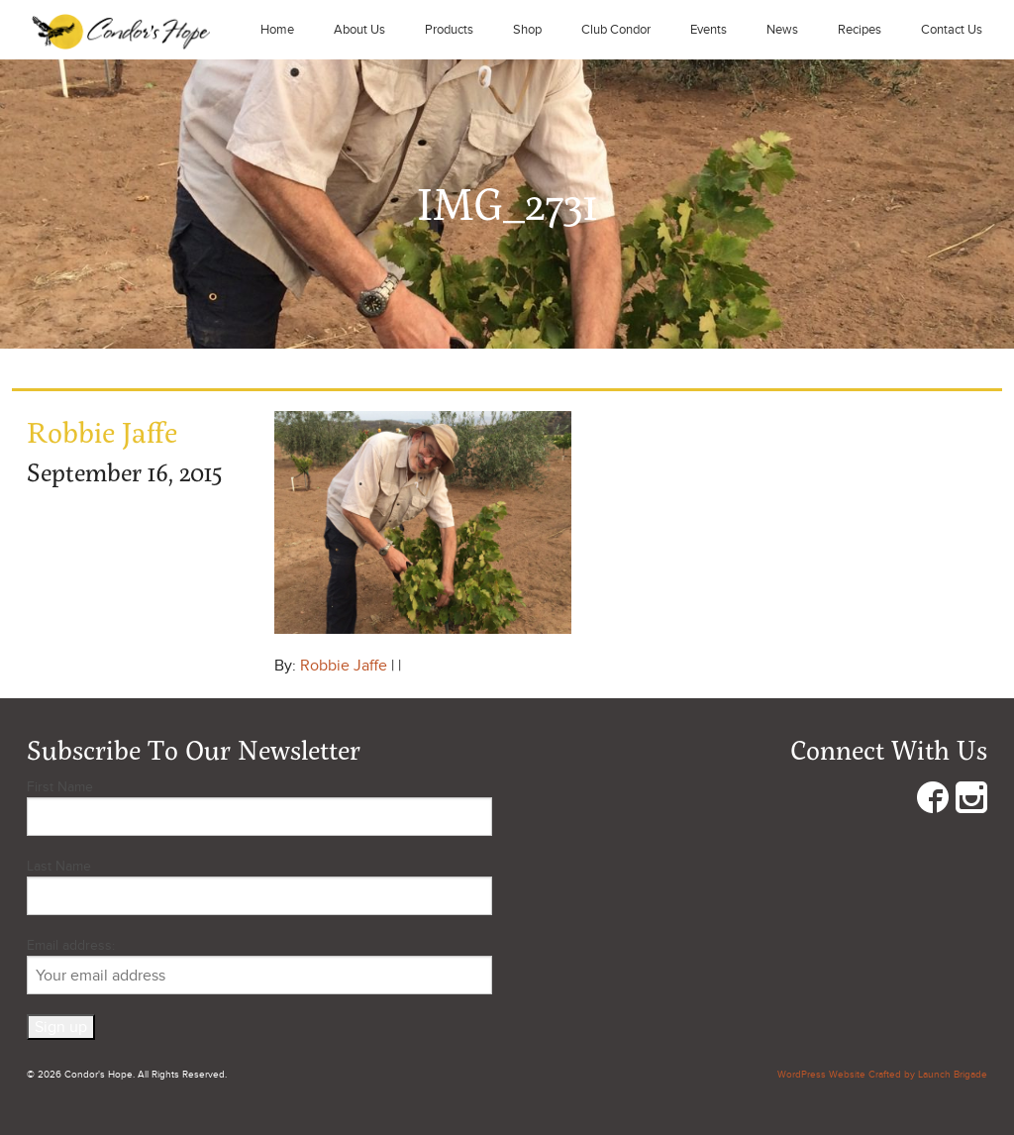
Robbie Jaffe (343, 665)
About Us (359, 30)
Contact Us (951, 30)
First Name (60, 786)
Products (449, 30)
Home (277, 30)
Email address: (259, 965)
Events (708, 30)
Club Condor (616, 30)
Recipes (859, 30)
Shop (527, 30)
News (782, 30)
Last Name (59, 866)
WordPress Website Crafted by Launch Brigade (882, 1075)
